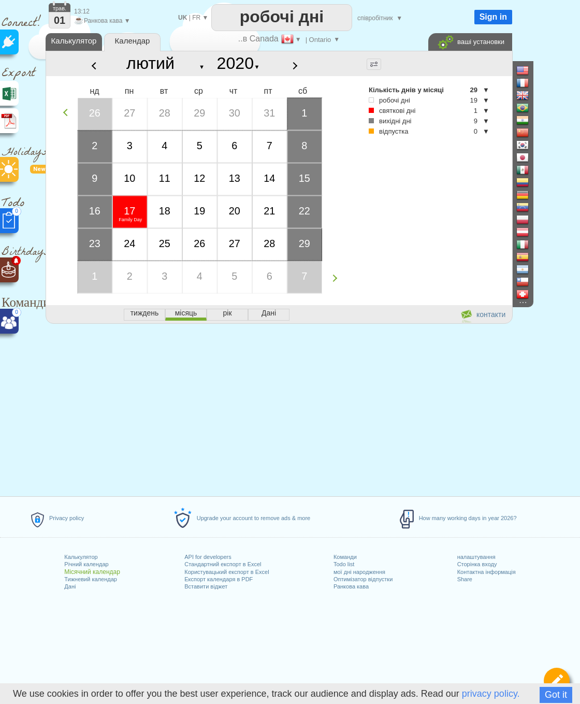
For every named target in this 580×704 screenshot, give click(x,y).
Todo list (344, 564)
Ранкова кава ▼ (102, 20)
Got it (556, 694)
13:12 (82, 11)
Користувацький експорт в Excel (226, 572)
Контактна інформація (486, 572)
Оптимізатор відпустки (363, 579)
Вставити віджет (205, 586)
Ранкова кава (351, 586)
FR (196, 17)
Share (464, 579)
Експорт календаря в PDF (218, 579)
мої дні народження (359, 572)
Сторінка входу (477, 564)
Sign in (493, 16)
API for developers (207, 557)
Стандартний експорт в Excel (222, 564)
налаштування (476, 557)
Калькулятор (80, 557)
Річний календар (86, 564)
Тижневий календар (90, 579)
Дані (70, 586)
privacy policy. (491, 693)
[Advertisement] (279, 408)
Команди (345, 557)
